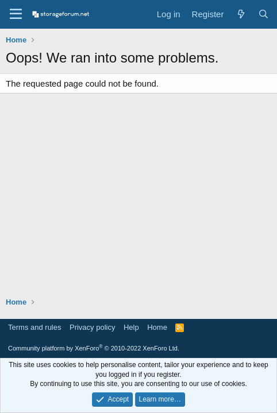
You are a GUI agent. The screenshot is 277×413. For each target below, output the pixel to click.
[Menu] (15, 14)
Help (131, 327)
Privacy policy (92, 327)
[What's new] (240, 14)
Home (157, 327)
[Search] (263, 14)
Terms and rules (34, 327)
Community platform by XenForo (93, 348)
